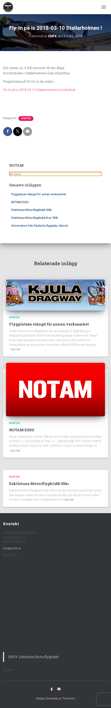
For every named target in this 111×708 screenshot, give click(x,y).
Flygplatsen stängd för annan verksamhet (38, 194)
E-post (59, 689)
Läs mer (15, 349)
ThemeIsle (68, 698)
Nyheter (26, 118)
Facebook (52, 689)
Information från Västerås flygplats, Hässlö (39, 225)
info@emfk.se (12, 548)
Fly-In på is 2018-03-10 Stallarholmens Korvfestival (39, 90)
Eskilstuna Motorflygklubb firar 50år (34, 217)
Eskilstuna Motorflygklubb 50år (31, 209)
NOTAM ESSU (20, 202)
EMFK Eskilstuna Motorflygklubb (33, 657)
